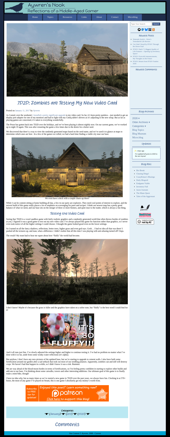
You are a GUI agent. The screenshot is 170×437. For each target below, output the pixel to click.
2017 (69, 414)
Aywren (36, 110)
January (55, 414)
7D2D (81, 414)
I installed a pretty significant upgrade (49, 115)
